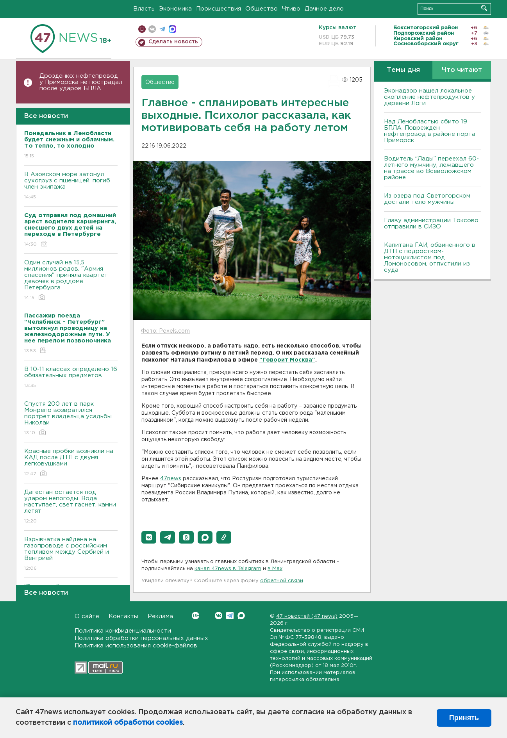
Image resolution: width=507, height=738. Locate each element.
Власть (144, 8)
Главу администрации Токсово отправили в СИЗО (431, 223)
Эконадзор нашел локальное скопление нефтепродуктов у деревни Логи (429, 97)
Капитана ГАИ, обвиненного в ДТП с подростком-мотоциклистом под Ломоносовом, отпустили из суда (429, 257)
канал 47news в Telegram (228, 569)
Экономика (175, 8)
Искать (484, 8)
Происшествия (218, 8)
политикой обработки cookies (128, 723)
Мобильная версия (142, 29)
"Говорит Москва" (287, 360)
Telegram (230, 615)
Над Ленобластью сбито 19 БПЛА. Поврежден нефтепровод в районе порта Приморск (429, 131)
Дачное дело (324, 8)
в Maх (275, 569)
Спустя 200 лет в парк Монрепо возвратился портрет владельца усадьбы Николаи (71, 418)
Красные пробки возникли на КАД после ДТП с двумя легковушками (71, 463)
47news (170, 478)
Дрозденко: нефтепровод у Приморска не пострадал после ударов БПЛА (80, 82)
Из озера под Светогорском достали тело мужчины (427, 199)
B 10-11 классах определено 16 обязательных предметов (71, 378)
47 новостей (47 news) (306, 616)
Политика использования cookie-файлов (136, 645)
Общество (261, 8)
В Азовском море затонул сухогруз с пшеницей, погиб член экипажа (71, 186)
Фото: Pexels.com (165, 331)
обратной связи (281, 581)
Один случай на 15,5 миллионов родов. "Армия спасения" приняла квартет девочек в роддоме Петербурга (71, 280)
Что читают (462, 70)
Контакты (123, 616)
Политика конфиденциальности (123, 630)
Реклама (160, 616)
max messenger (172, 29)
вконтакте (152, 29)
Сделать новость (173, 41)
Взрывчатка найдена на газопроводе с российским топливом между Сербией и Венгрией (71, 554)
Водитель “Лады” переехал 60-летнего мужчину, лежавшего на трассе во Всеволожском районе (431, 168)
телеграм (162, 29)
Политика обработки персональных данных (141, 638)
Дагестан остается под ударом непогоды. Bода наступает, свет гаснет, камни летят (71, 507)
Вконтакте (195, 615)
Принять (464, 718)
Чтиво (291, 8)
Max (241, 615)
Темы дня (403, 70)
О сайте (87, 616)
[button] (148, 537)
